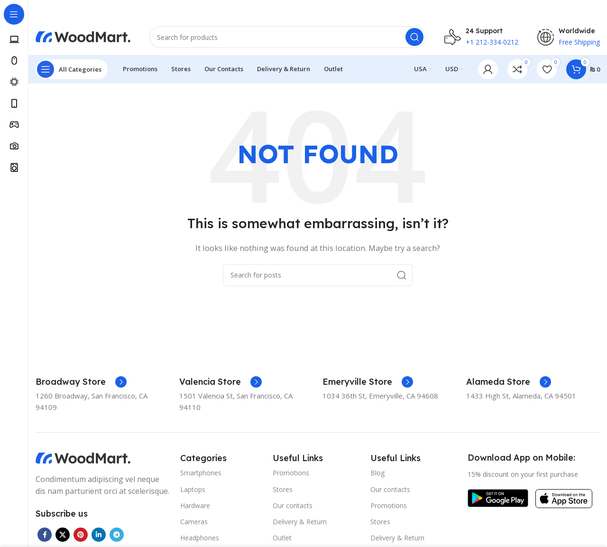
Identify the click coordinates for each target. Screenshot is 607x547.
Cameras (194, 523)
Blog (377, 474)
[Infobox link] (81, 383)
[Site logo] (83, 37)
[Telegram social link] (117, 536)
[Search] (287, 38)
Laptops (192, 490)
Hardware (195, 507)
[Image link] (83, 459)
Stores (283, 490)
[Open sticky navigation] (71, 71)
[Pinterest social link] (81, 536)
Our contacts (293, 507)
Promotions (291, 474)
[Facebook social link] (44, 536)
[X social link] (62, 536)
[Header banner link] (303, 9)
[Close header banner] (595, 9)
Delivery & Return (300, 523)
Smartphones (200, 474)
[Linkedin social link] (99, 536)
